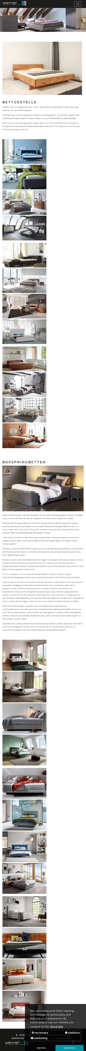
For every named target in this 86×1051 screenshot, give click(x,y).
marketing (39, 1038)
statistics (72, 1032)
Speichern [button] (69, 1048)
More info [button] (56, 1026)
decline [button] (41, 1048)
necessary (40, 1032)
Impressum (17, 1038)
